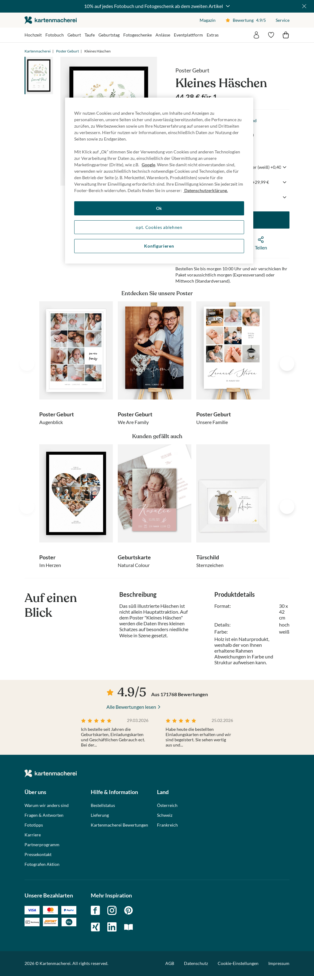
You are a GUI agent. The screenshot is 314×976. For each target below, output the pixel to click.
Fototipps (34, 825)
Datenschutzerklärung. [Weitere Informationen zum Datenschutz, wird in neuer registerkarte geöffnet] (205, 190)
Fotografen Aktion (42, 864)
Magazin (208, 20)
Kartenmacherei (38, 51)
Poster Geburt (67, 51)
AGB (169, 963)
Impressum (278, 963)
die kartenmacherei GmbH (51, 20)
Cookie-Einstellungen (238, 963)
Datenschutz (196, 963)
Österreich (167, 805)
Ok (159, 208)
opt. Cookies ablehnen (159, 227)
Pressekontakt (38, 854)
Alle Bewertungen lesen (131, 707)
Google (148, 164)
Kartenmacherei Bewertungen (119, 825)
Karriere (33, 834)
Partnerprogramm (42, 844)
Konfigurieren (159, 246)
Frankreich (167, 825)
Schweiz (164, 815)
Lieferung (100, 815)
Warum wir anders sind (47, 805)
